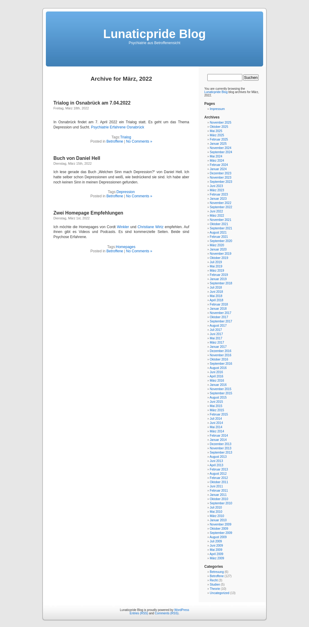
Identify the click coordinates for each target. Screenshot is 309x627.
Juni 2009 (216, 545)
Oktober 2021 (219, 224)
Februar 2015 (219, 414)
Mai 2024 (216, 156)
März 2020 (217, 245)
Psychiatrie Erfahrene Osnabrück (117, 127)
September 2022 (221, 207)
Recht (214, 580)
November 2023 (220, 177)
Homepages (125, 247)
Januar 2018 (218, 308)
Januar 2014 (218, 439)
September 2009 (221, 533)
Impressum (217, 109)
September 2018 (221, 283)
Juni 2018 (216, 291)
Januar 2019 (218, 279)
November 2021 (220, 219)
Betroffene (115, 141)
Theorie (215, 588)
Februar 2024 (219, 164)
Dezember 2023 (220, 173)
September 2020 (221, 241)
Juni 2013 (216, 461)
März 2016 (217, 380)
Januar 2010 (218, 520)
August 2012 (218, 473)
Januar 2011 (218, 494)
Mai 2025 (216, 131)
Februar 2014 (219, 435)
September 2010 (221, 503)
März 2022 (217, 215)
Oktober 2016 (219, 359)
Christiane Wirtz (151, 227)
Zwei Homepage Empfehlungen (88, 212)
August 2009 (218, 537)
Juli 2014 (216, 418)
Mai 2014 (216, 427)
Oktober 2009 (219, 528)
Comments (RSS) (166, 613)
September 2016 (221, 363)
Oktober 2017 (219, 317)
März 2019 (217, 270)
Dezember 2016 (220, 351)
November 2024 (220, 148)
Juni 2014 (216, 423)
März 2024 (217, 160)
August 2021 (218, 232)
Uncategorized (219, 593)
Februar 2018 (219, 304)
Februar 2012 (219, 478)
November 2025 (220, 122)
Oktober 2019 (219, 258)
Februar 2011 (219, 490)
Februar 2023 (219, 194)
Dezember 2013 (220, 444)
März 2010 (217, 516)
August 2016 (218, 368)
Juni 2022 (216, 211)
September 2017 (221, 321)
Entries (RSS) (139, 613)
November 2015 (220, 389)
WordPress (181, 610)
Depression (125, 192)
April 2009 (216, 554)
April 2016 (216, 376)
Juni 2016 (216, 372)
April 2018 (216, 300)
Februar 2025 (219, 139)
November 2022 (220, 203)
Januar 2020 (218, 249)
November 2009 (220, 524)
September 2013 (221, 452)
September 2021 (221, 228)
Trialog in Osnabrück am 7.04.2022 (92, 102)
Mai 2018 (216, 296)
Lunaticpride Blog (154, 33)
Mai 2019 (216, 266)
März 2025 (217, 135)
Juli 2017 (216, 329)
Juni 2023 (216, 186)
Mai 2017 (216, 338)
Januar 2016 (218, 384)
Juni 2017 (216, 334)
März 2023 (217, 190)
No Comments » (139, 141)
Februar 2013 (219, 469)
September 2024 (221, 152)
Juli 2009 (216, 541)
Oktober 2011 (219, 482)
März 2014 (217, 431)
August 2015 (218, 397)
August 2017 (218, 325)
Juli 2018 (216, 287)
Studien (215, 584)
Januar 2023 (218, 198)
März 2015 (217, 410)
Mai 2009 (216, 549)
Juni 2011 (216, 486)
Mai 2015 (216, 406)
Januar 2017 (218, 346)
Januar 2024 (218, 169)
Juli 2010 (216, 507)
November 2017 (220, 313)
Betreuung (217, 572)
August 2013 (218, 456)
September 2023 (221, 181)
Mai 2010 (216, 511)
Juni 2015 (216, 401)
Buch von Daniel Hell (76, 158)
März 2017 (217, 342)
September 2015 (221, 393)
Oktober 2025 (219, 126)
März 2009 (217, 558)
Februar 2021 (219, 236)
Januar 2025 (218, 143)
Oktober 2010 (219, 499)
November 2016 (220, 355)
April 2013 (216, 465)
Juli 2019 (216, 262)
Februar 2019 (219, 274)
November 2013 (220, 448)
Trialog (125, 137)
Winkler (123, 227)
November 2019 (220, 253)
